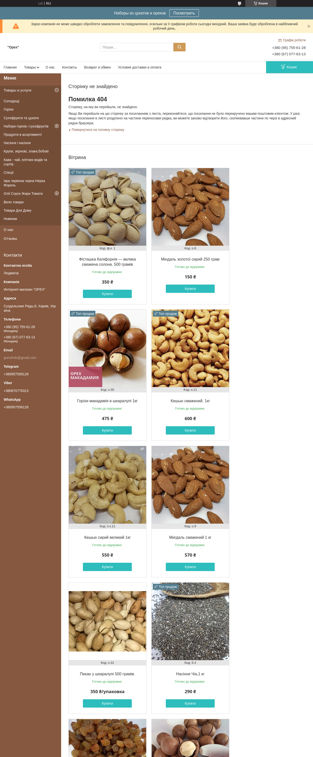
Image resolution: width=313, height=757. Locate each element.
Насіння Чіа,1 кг (187, 530)
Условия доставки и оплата (139, 67)
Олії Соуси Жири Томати (23, 193)
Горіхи (8, 109)
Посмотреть (184, 13)
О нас (50, 67)
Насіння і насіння (17, 143)
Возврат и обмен (97, 67)
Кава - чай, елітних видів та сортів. (25, 162)
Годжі (267, 665)
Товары (30, 67)
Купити (106, 292)
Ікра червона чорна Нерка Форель (24, 183)
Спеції (9, 172)
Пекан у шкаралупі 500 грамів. (106, 530)
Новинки (10, 219)
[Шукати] (179, 47)
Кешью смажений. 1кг (106, 396)
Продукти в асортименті (23, 135)
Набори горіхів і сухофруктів (26, 126)
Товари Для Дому (17, 210)
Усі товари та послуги (186, 719)
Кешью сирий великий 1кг (187, 396)
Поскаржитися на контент (156, 752)
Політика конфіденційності (194, 752)
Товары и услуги (17, 90)
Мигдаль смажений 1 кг (267, 396)
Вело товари (13, 202)
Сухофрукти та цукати (21, 118)
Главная (10, 67)
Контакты (69, 67)
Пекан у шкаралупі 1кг (187, 665)
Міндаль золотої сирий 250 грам (187, 257)
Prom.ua (179, 748)
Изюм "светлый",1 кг (267, 530)
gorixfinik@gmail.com (20, 358)
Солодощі (11, 101)
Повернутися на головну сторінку (98, 130)
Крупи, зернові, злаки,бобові (26, 151)
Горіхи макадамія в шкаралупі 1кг (267, 257)
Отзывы (10, 238)
